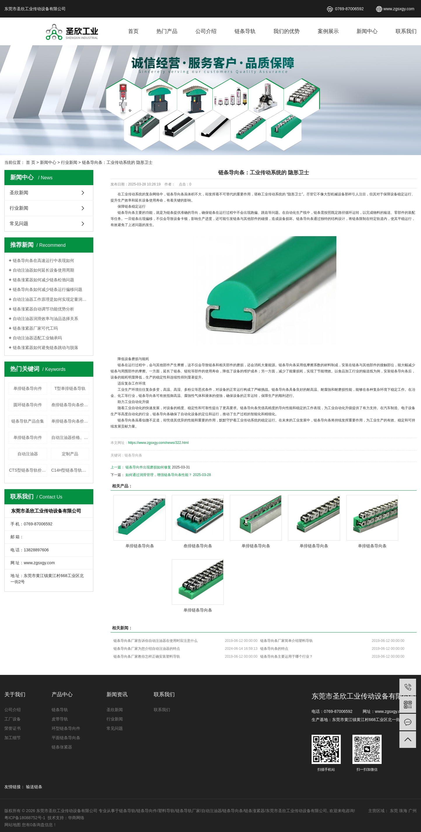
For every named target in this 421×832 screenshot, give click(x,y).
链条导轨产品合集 (27, 421)
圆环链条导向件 (27, 404)
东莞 (394, 810)
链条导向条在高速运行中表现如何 (43, 260)
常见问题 (19, 223)
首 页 (30, 162)
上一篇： (118, 467)
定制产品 (70, 453)
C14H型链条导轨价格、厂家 (70, 470)
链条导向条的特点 (274, 649)
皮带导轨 (60, 719)
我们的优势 (286, 31)
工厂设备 (12, 719)
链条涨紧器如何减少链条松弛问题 (43, 279)
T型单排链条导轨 (69, 388)
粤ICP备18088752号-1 (25, 817)
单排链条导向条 (139, 545)
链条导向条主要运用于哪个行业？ (286, 656)
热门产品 (166, 31)
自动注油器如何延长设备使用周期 (43, 270)
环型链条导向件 (66, 728)
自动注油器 (28, 453)
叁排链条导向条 (198, 545)
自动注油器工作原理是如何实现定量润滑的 (51, 299)
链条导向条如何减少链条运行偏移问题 (47, 289)
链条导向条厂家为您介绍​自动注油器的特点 (146, 649)
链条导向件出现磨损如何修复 (148, 467)
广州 (412, 810)
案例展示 (328, 31)
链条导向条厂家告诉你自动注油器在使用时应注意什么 (155, 641)
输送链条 (34, 786)
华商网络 (76, 817)
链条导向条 (175, 194)
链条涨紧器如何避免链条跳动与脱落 (45, 347)
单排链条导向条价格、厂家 (70, 421)
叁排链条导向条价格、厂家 (70, 404)
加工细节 (12, 737)
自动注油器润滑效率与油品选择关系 (45, 318)
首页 (133, 31)
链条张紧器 (62, 747)
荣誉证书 (12, 728)
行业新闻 (69, 162)
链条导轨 (245, 31)
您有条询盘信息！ (39, 824)
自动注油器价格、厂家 (70, 437)
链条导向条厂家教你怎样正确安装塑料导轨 (146, 656)
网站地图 (12, 824)
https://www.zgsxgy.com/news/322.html (158, 443)
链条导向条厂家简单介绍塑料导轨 (286, 641)
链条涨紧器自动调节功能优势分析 (43, 309)
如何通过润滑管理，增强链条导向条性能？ (158, 475)
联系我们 (406, 31)
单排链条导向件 (27, 388)
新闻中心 (367, 31)
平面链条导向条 (66, 737)
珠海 (403, 810)
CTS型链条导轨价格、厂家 (28, 470)
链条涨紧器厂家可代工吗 (35, 328)
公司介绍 (205, 31)
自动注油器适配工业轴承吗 (37, 338)
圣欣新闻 (19, 192)
